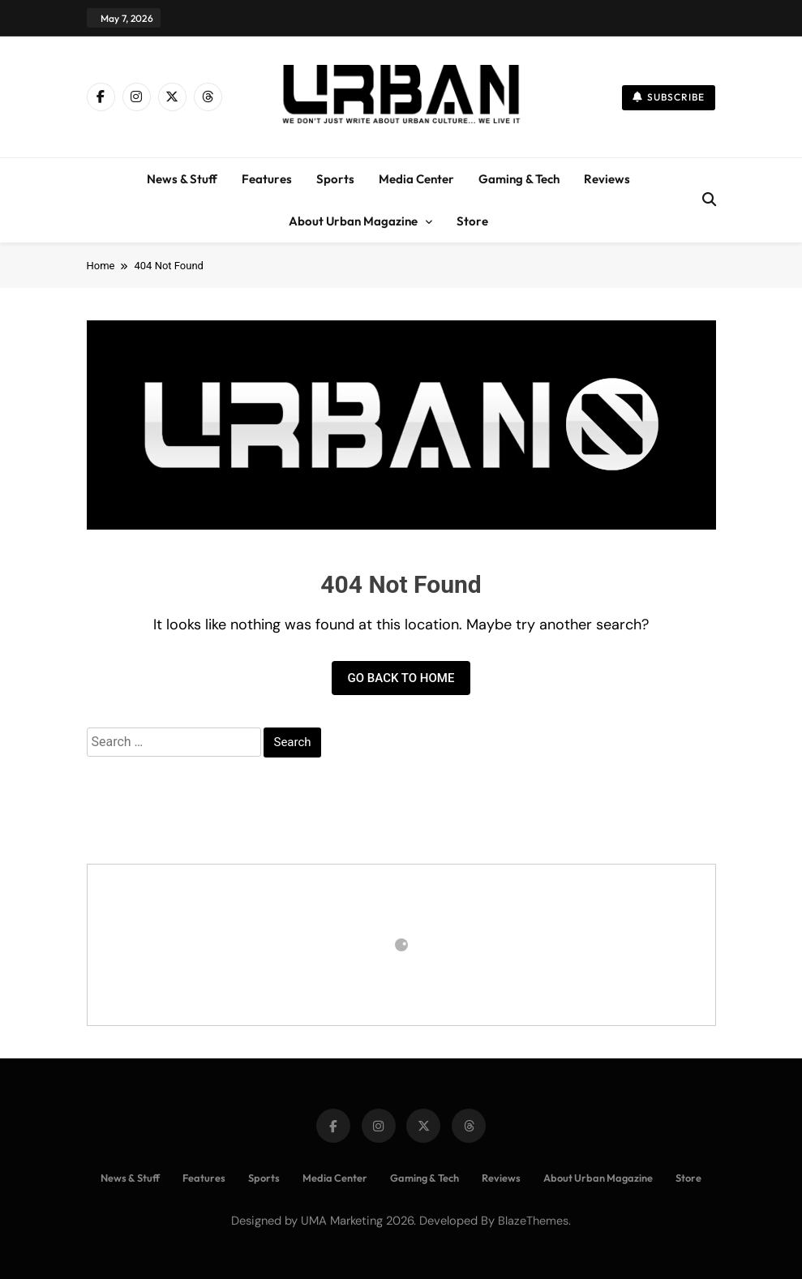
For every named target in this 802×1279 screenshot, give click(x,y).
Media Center (416, 179)
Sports (335, 179)
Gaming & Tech (519, 179)
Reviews (607, 179)
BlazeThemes (533, 1220)
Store (472, 221)
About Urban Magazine (353, 221)
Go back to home (401, 678)
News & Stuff (182, 179)
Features (267, 179)
